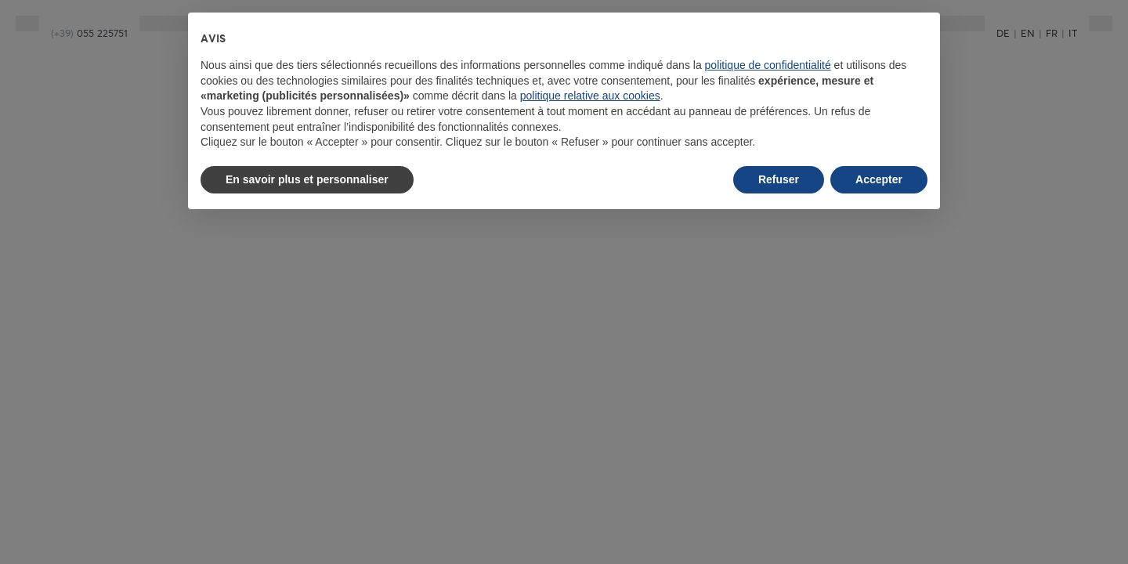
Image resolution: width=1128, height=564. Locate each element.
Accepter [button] (878, 179)
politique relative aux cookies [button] (590, 95)
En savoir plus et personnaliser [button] (307, 179)
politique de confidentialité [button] (768, 65)
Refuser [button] (778, 179)
